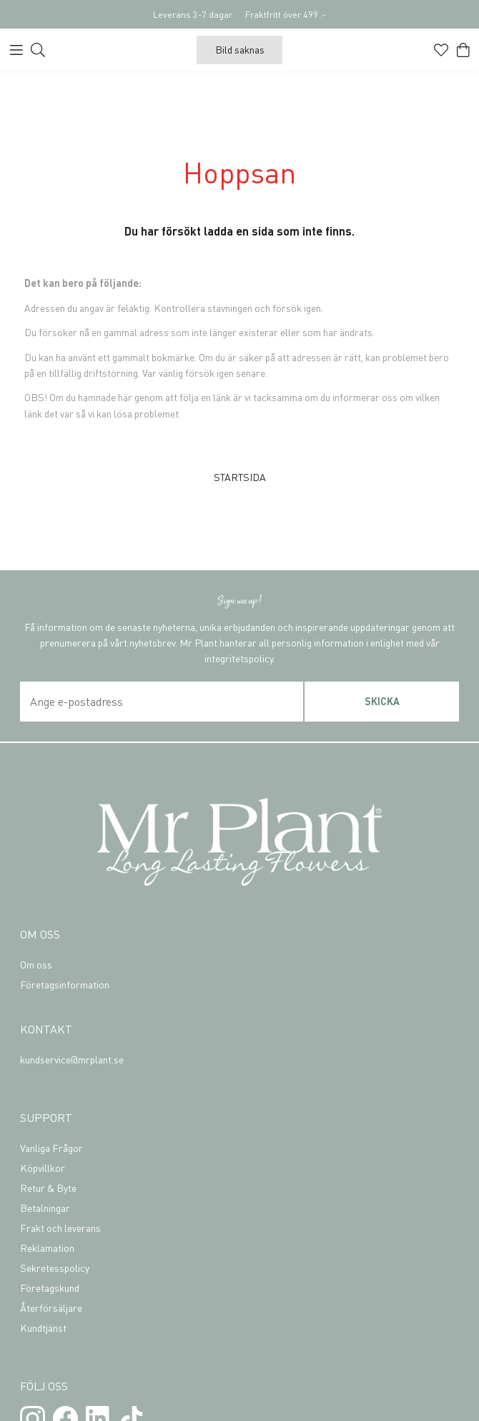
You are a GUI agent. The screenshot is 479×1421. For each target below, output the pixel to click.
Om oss (36, 964)
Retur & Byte (48, 1187)
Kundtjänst (43, 1327)
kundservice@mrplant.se (72, 1059)
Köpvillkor (42, 1167)
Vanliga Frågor (51, 1147)
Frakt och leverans (60, 1227)
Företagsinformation (64, 984)
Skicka (382, 700)
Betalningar (45, 1207)
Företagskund (49, 1287)
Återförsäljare (51, 1307)
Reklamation (47, 1247)
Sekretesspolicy (54, 1267)
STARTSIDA (240, 476)
